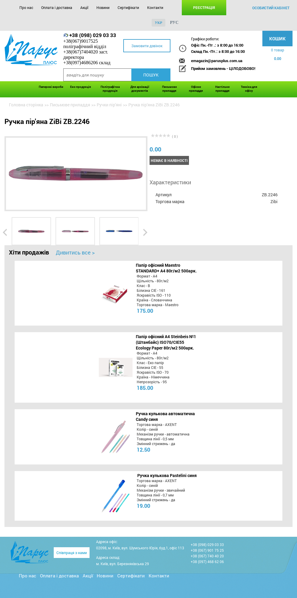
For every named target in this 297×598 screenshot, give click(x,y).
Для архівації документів (139, 89)
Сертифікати (128, 7)
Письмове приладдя (169, 89)
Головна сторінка (26, 105)
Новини (103, 7)
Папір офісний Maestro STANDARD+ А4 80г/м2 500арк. (166, 268)
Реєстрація (204, 7)
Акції (84, 7)
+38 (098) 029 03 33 (92, 35)
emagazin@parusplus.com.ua (216, 60)
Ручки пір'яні (109, 105)
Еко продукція (80, 87)
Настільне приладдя (222, 89)
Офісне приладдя (196, 89)
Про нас (26, 7)
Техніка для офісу (249, 89)
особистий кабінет (271, 7)
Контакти (155, 7)
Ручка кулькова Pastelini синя (167, 475)
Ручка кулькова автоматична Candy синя (165, 416)
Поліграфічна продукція (110, 89)
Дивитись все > (75, 252)
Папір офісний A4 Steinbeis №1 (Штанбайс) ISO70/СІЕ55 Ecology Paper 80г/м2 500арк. (166, 342)
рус (174, 22)
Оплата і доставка (56, 7)
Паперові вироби (51, 87)
